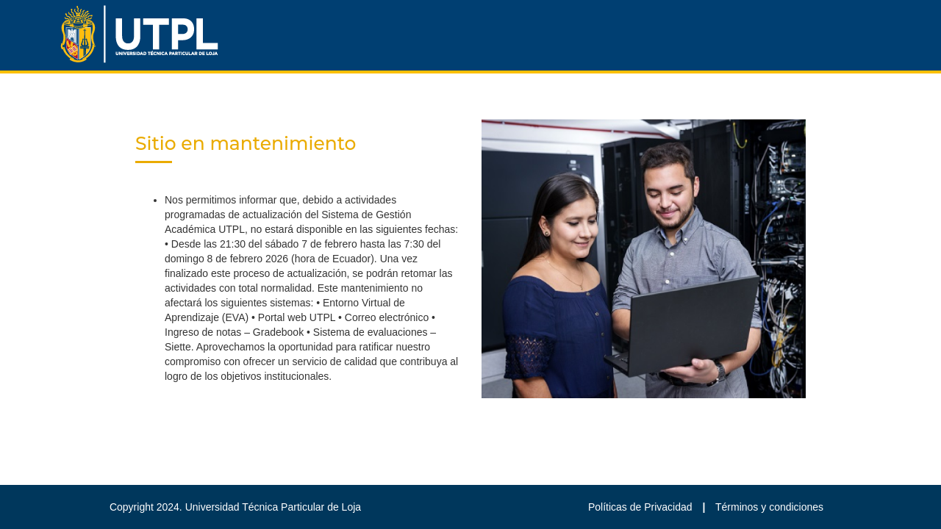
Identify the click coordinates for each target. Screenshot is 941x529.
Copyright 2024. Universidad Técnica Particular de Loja (235, 507)
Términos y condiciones (769, 507)
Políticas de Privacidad (641, 507)
